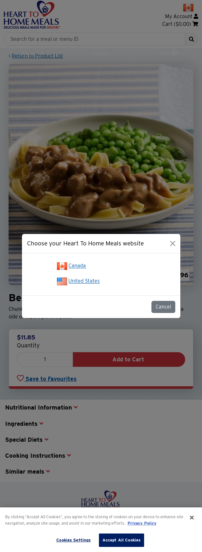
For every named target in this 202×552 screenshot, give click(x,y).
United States (84, 281)
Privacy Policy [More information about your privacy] (142, 523)
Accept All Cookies (121, 540)
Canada (77, 266)
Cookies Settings (73, 540)
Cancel (163, 307)
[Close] (173, 243)
